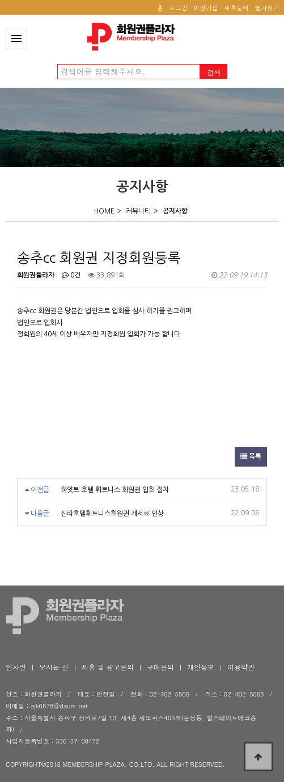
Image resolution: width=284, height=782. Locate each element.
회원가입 (205, 7)
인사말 (16, 667)
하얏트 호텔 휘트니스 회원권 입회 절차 (115, 489)
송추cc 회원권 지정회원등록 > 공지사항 (134, 37)
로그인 (178, 7)
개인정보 (200, 667)
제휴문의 (236, 7)
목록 (250, 456)
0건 (71, 275)
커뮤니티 (138, 211)
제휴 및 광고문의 (108, 667)
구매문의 (160, 667)
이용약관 (241, 667)
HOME (104, 211)
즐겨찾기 (267, 7)
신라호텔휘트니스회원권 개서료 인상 (112, 513)
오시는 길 (54, 667)
